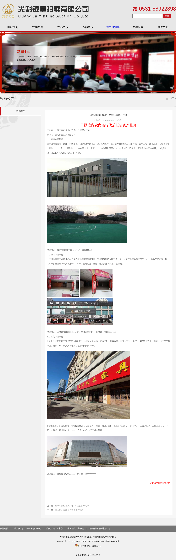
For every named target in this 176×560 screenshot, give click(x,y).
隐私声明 (104, 537)
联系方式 (79, 537)
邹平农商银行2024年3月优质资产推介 (72, 506)
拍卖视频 (138, 27)
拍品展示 (62, 27)
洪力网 (17, 528)
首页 (172, 98)
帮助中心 (112, 537)
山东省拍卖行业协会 (98, 528)
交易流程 (71, 537)
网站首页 (12, 27)
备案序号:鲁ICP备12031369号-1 (88, 555)
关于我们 (63, 537)
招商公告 (21, 111)
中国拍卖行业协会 (75, 528)
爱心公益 (88, 537)
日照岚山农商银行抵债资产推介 (69, 510)
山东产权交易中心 (33, 528)
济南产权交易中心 (54, 528)
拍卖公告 (37, 27)
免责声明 (96, 537)
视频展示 (88, 27)
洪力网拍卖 (113, 27)
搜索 (167, 16)
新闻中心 (163, 27)
